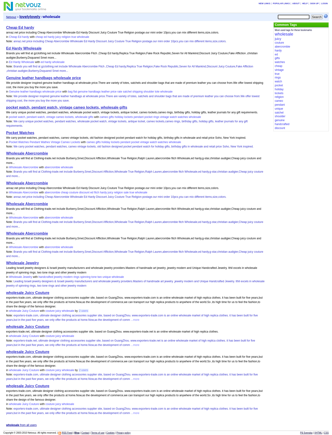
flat (75, 91)
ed (45, 37)
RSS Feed (67, 433)
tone (94, 277)
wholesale (83, 37)
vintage (164, 117)
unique (107, 277)
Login (324, 3)
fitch (96, 192)
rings (156, 117)
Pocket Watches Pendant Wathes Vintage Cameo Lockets (44, 142)
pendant (138, 117)
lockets (128, 117)
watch (173, 117)
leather (105, 91)
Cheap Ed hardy (20, 28)
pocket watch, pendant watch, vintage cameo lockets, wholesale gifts (66, 107)
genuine (83, 91)
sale (126, 192)
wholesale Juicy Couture (27, 293)
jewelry (58, 277)
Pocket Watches (20, 133)
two (100, 277)
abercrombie (52, 167)
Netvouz (11, 17)
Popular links (281, 3)
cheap (39, 37)
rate (119, 91)
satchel (127, 91)
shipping (137, 91)
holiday (119, 117)
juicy (58, 37)
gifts (111, 117)
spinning (85, 277)
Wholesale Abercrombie (27, 153)
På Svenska (306, 433)
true (73, 37)
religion (66, 37)
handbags (94, 91)
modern (68, 277)
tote (157, 91)
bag (70, 91)
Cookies (110, 433)
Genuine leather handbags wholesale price (43, 78)
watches (183, 117)
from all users (21, 425)
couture (73, 192)
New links (264, 3)
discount (84, 192)
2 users (83, 310)
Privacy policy (123, 433)
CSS (326, 433)
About (296, 3)
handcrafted (46, 277)
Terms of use (97, 433)
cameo (104, 117)
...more (134, 319)
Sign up (314, 3)
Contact (85, 433)
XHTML (318, 433)
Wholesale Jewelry (22, 263)
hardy (51, 37)
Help (305, 3)
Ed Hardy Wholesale (24, 48)
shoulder (148, 91)
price (114, 91)
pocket (148, 117)
